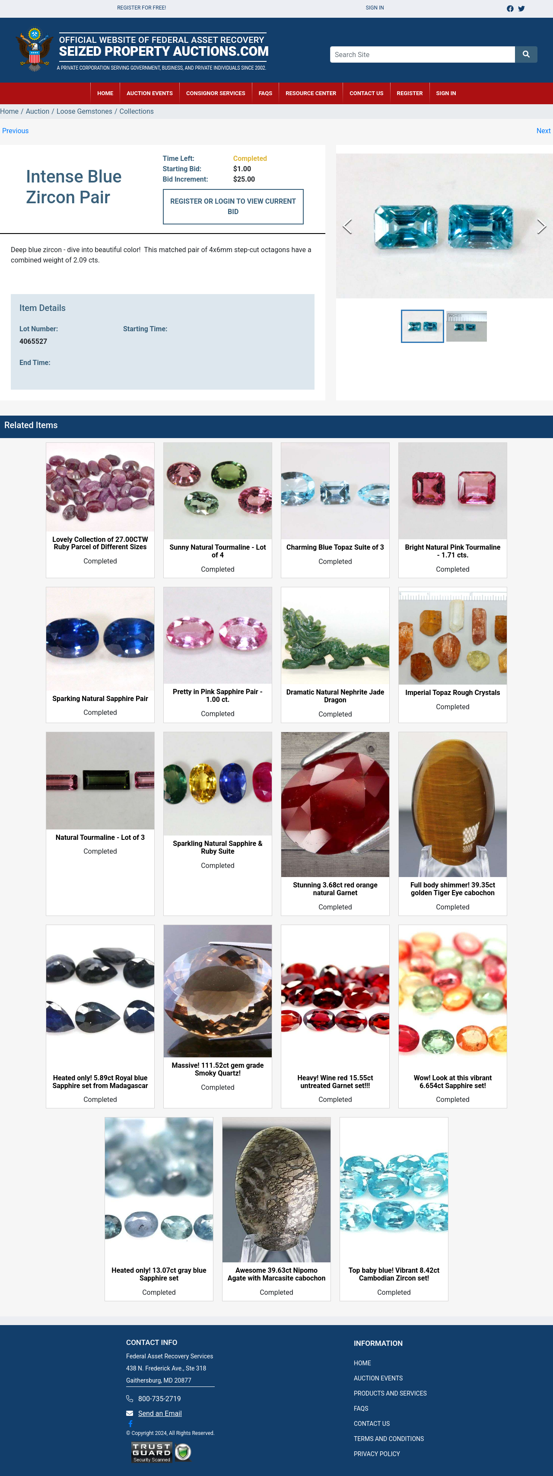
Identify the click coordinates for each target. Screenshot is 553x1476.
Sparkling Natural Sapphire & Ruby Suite (217, 847)
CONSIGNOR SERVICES (215, 93)
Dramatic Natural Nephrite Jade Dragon (335, 696)
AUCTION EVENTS (150, 93)
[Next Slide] (542, 226)
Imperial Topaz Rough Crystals (452, 693)
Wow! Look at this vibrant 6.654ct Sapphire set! (453, 1082)
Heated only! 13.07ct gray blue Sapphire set (158, 1274)
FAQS (361, 1408)
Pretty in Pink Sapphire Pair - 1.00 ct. (218, 696)
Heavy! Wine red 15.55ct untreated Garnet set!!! (335, 1082)
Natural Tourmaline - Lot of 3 (100, 838)
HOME (105, 93)
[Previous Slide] (347, 226)
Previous (15, 131)
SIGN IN (446, 93)
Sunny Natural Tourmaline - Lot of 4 (217, 551)
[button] (422, 326)
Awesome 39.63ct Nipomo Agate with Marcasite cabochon (277, 1274)
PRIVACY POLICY (377, 1453)
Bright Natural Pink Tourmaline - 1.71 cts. (453, 551)
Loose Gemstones (84, 111)
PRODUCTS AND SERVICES (390, 1393)
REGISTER (410, 93)
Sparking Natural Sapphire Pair (100, 699)
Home (9, 111)
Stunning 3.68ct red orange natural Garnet (335, 889)
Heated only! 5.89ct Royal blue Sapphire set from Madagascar (100, 1082)
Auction (38, 111)
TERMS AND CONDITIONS (389, 1438)
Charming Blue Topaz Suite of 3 (335, 547)
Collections (137, 111)
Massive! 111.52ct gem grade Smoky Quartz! (218, 1069)
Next (544, 131)
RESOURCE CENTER (311, 93)
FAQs (266, 93)
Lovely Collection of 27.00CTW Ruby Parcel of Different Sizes (100, 543)
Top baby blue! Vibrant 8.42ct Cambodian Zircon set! (394, 1274)
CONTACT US (366, 93)
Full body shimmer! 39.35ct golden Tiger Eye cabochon (452, 889)
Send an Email (160, 1413)
